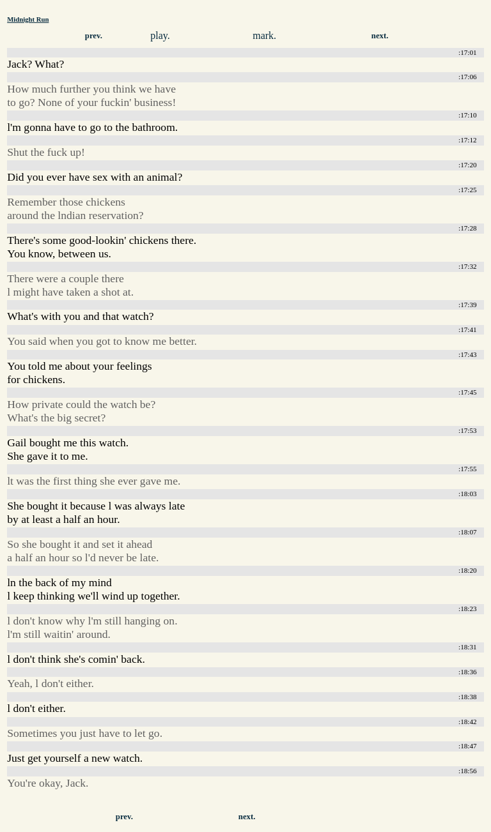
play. (160, 35)
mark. (264, 35)
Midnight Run (28, 19)
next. (380, 35)
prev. (93, 35)
